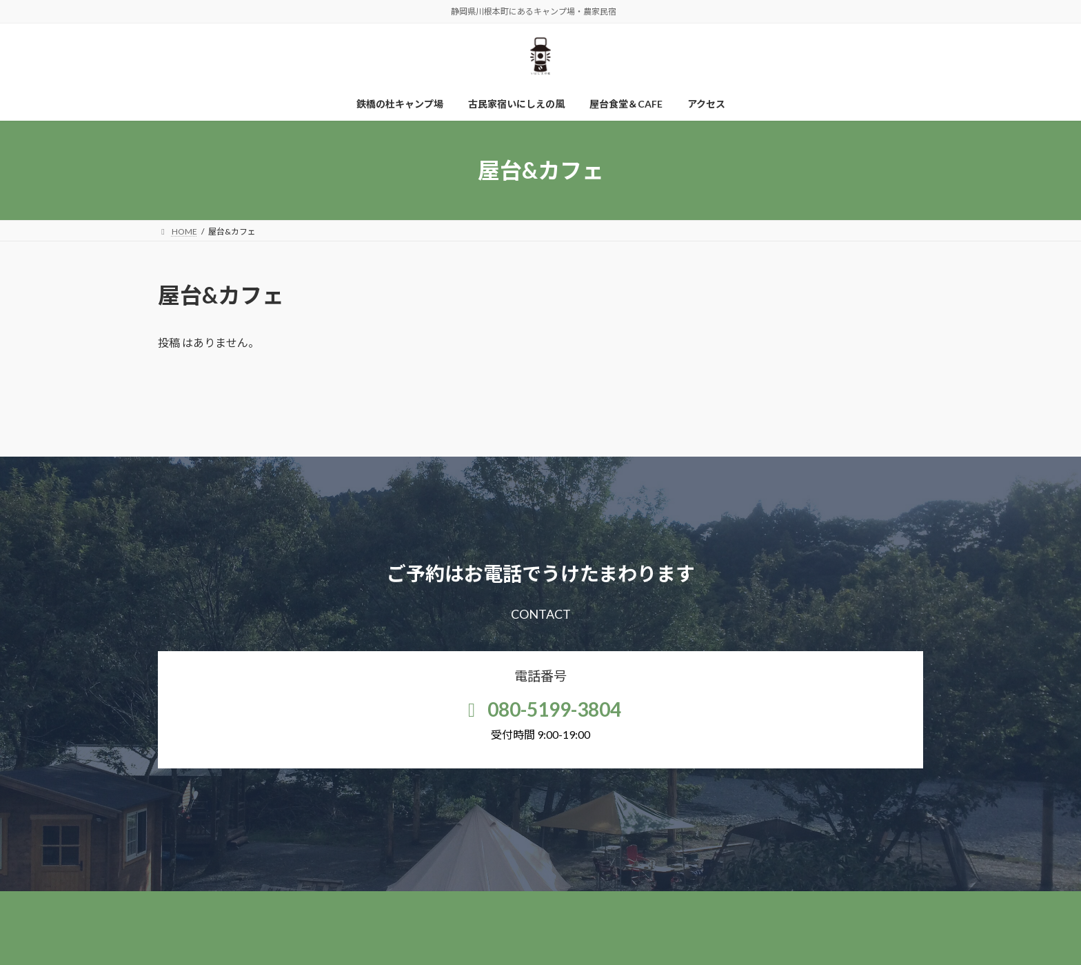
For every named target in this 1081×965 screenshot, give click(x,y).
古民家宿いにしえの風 (517, 904)
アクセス (690, 904)
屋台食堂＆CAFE (616, 904)
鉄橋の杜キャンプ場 (411, 904)
